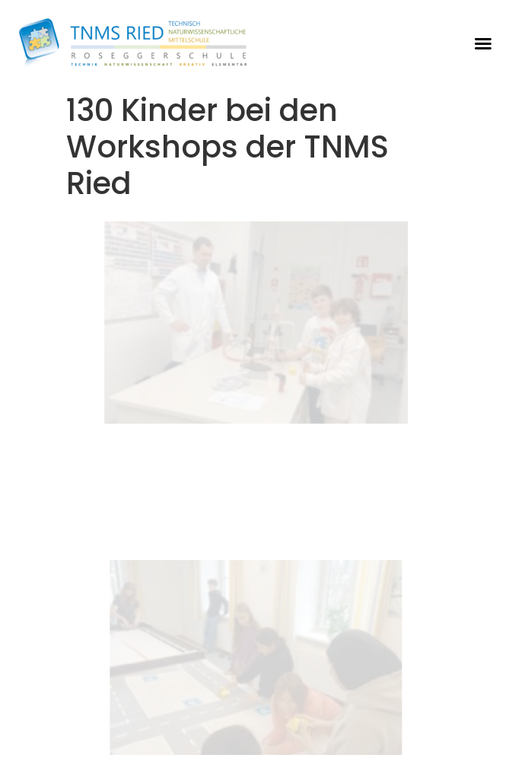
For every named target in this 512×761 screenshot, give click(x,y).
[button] (483, 43)
